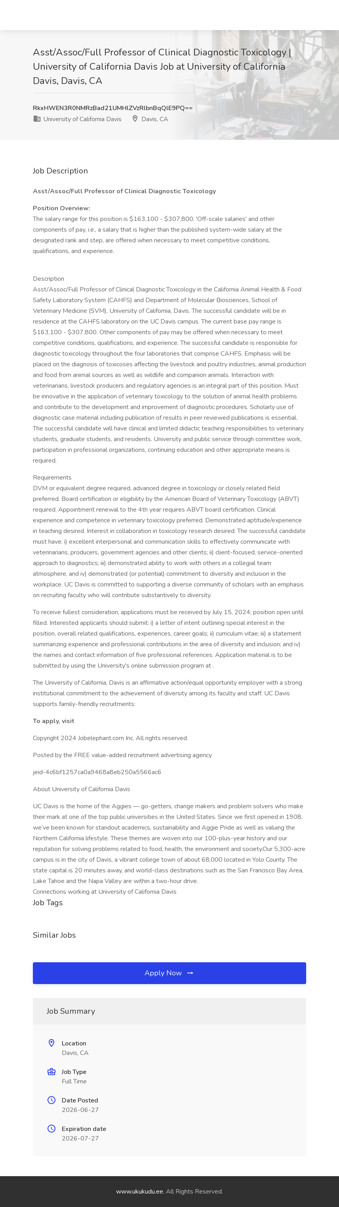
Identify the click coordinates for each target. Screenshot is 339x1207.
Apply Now (169, 973)
